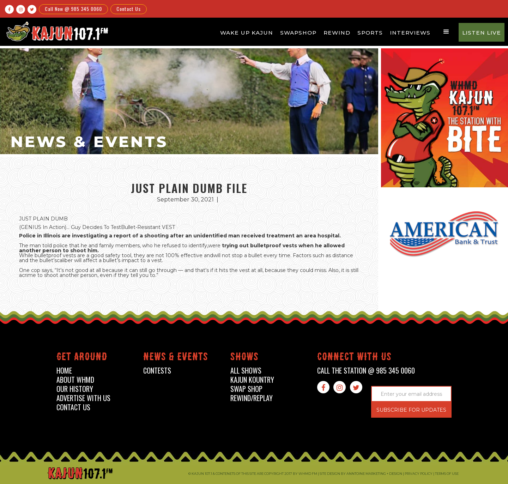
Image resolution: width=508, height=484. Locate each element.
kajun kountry (252, 379)
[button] (446, 31)
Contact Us (128, 8)
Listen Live (481, 32)
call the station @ (366, 370)
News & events (175, 358)
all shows (245, 370)
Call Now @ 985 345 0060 (73, 8)
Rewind (336, 32)
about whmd (75, 379)
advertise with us (83, 398)
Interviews (410, 32)
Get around (81, 358)
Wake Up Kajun (246, 32)
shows (244, 358)
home (64, 370)
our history (74, 389)
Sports (370, 32)
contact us (73, 407)
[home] (56, 31)
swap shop (246, 389)
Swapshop (298, 32)
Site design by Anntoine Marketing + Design (361, 474)
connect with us (354, 358)
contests (157, 370)
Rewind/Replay (251, 398)
